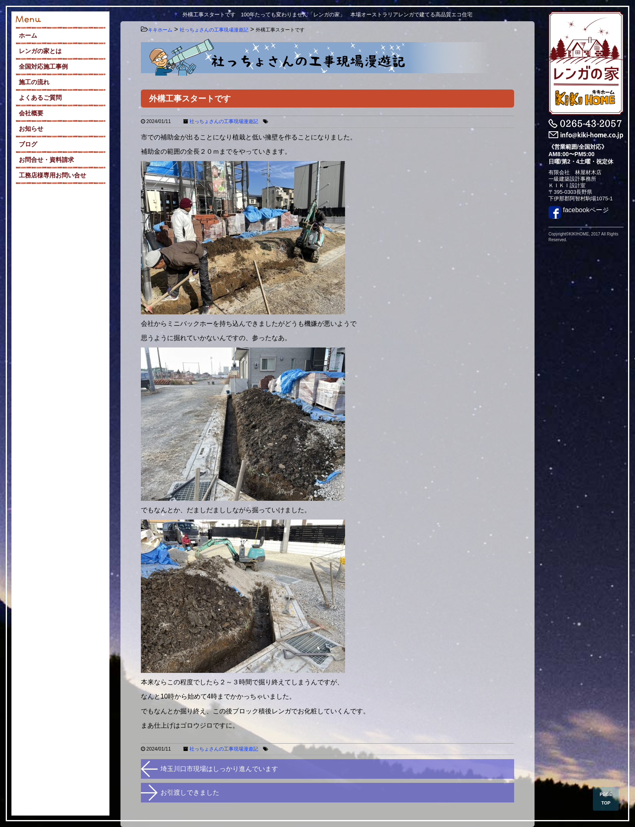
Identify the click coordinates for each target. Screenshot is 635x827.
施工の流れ (34, 81)
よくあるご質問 (40, 97)
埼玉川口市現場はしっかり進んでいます (219, 768)
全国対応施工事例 (43, 66)
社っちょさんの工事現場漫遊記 (223, 121)
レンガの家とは (40, 50)
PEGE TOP (605, 798)
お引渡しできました (189, 792)
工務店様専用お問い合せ (52, 175)
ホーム (28, 35)
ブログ (28, 144)
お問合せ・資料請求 (46, 159)
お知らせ (31, 128)
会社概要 (31, 113)
